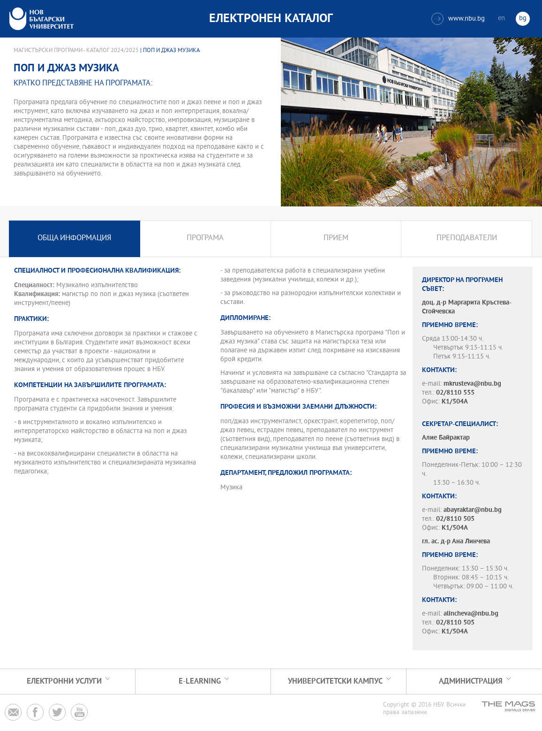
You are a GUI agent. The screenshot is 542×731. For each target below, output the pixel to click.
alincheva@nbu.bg (471, 613)
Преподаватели (467, 239)
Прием (336, 239)
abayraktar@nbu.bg (473, 510)
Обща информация (74, 239)
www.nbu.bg (458, 19)
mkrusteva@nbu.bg (472, 384)
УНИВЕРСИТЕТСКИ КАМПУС (335, 681)
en (501, 18)
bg (523, 18)
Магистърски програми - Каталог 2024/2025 (76, 50)
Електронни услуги (64, 681)
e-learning (200, 681)
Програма (205, 239)
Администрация (471, 681)
